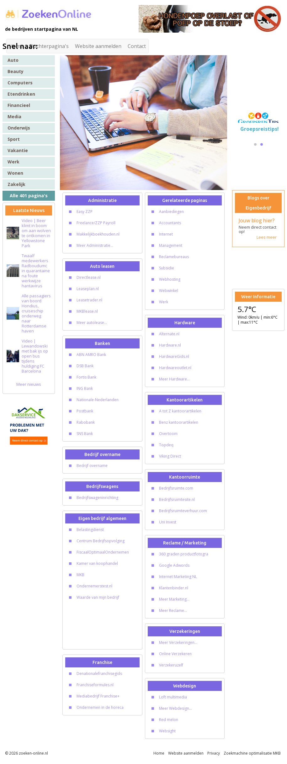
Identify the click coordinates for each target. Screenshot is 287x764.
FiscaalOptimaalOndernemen (103, 552)
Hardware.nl (170, 345)
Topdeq (166, 445)
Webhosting (169, 279)
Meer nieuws (28, 384)
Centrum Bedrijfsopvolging (101, 541)
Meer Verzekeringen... (178, 642)
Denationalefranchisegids (99, 673)
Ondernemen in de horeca (100, 707)
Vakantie (18, 150)
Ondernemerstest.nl (94, 586)
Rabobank (86, 422)
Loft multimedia (173, 697)
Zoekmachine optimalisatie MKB (252, 753)
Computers (20, 83)
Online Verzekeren (175, 653)
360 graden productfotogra (183, 554)
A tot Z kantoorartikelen (180, 411)
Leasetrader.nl (89, 300)
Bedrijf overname (92, 465)
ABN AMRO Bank (91, 354)
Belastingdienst (90, 529)
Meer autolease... (92, 322)
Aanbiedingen (171, 211)
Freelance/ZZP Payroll (96, 222)
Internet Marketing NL (178, 576)
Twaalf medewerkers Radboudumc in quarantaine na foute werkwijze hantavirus (36, 270)
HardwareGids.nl (174, 356)
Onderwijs (19, 128)
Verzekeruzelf (171, 665)
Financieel (19, 105)
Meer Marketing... (174, 599)
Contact (137, 46)
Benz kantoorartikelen (178, 422)
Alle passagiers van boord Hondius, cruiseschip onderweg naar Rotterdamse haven (36, 313)
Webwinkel (168, 290)
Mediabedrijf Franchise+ (98, 696)
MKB (80, 574)
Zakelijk (16, 184)
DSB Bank (85, 366)
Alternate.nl (169, 334)
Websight (167, 731)
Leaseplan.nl (88, 288)
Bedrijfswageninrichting (97, 497)
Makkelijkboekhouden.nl (98, 234)
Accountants (170, 222)
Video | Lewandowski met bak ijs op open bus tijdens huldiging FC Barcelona (35, 356)
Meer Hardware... (174, 379)
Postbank (85, 411)
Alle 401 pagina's (29, 196)
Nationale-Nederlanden (98, 399)
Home (158, 753)
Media (14, 116)
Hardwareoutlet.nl (175, 367)
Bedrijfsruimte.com (176, 488)
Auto (13, 60)
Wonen (15, 173)
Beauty (16, 71)
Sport (14, 139)
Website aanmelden (98, 46)
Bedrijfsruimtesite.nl (177, 499)
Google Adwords (174, 565)
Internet (166, 234)
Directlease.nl (89, 277)
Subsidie (166, 268)
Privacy (213, 753)
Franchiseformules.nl (95, 684)
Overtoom (168, 433)
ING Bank (85, 388)
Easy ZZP (85, 211)
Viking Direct (170, 456)
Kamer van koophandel (97, 563)
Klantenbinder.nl (173, 588)
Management (170, 245)
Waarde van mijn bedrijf (98, 597)
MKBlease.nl (87, 311)
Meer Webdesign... (175, 708)
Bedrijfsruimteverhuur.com (183, 510)
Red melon (168, 719)
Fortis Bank (86, 377)
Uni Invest (167, 522)
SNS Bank (85, 433)
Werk (13, 162)
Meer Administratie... (95, 245)
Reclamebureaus (174, 256)
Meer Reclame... (173, 610)
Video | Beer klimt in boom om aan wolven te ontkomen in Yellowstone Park (36, 233)
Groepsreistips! (259, 128)
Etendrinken (21, 94)
